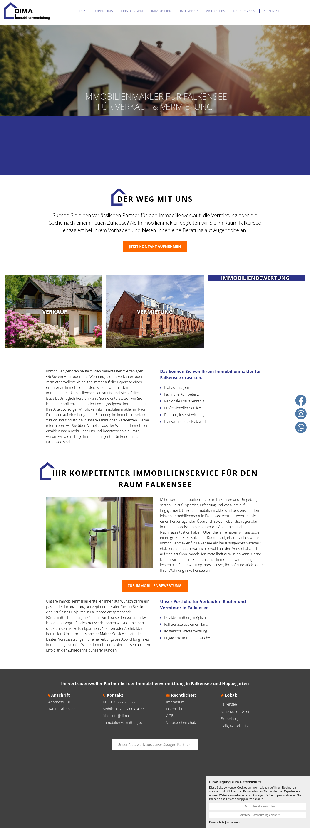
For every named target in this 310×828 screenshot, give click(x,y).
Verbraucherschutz (181, 722)
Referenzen (209, 9)
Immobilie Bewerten (275, 9)
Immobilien (125, 9)
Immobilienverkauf (70, 403)
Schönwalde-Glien (235, 711)
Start (46, 9)
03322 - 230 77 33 (125, 702)
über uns (87, 431)
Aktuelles (179, 9)
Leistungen (96, 9)
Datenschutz (176, 708)
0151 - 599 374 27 (129, 708)
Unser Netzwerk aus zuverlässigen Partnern (155, 744)
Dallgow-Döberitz (234, 725)
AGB (170, 715)
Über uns (68, 9)
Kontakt (236, 9)
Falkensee (229, 704)
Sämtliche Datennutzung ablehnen (259, 815)
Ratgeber (153, 9)
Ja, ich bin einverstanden (260, 806)
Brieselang (229, 718)
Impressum (175, 702)
